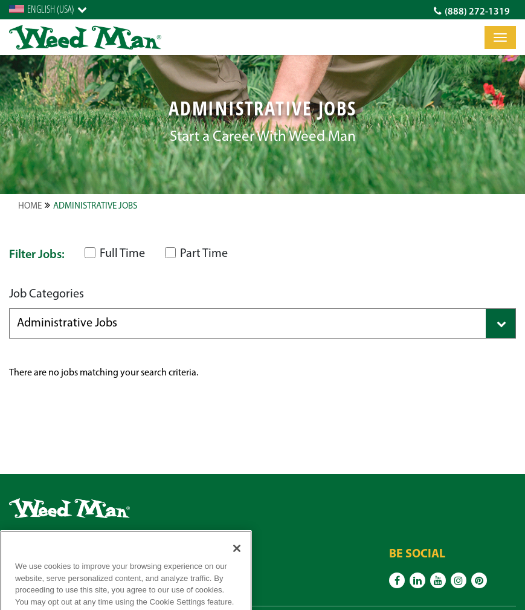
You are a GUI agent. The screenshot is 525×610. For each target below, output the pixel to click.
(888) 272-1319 (472, 11)
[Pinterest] (479, 580)
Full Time (115, 253)
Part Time (196, 253)
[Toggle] (500, 37)
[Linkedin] (417, 580)
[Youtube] (438, 580)
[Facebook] (397, 580)
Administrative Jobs (95, 206)
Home (30, 206)
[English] (48, 9)
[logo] (85, 37)
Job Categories (46, 294)
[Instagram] (458, 580)
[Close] (237, 560)
